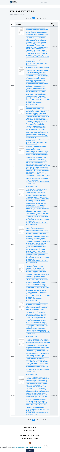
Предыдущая (10, 18)
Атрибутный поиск (30, 430)
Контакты (30, 433)
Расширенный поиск (30, 427)
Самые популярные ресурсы (30, 441)
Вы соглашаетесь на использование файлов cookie (27, 447)
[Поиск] (42, 2)
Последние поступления (30, 438)
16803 (44, 18)
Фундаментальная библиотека (30, 435)
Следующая (59, 18)
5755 (38, 18)
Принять (30, 450)
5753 (29, 18)
